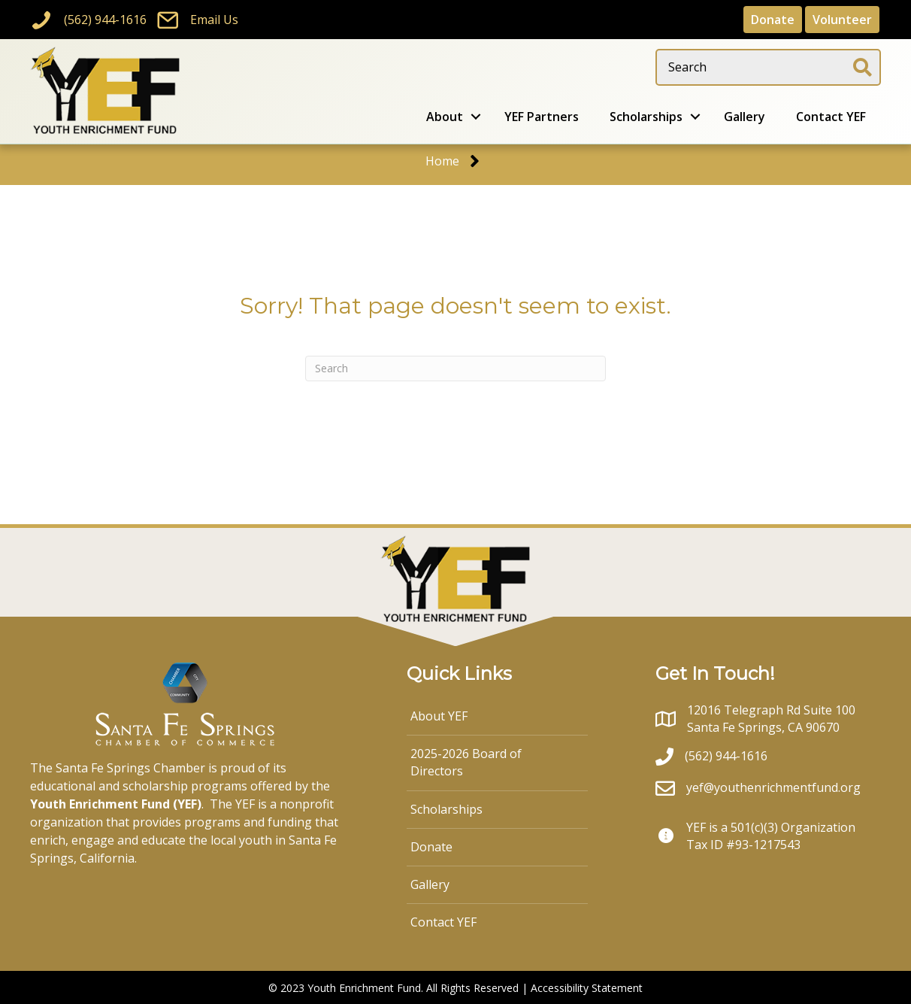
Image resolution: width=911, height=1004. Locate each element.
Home (442, 161)
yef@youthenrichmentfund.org (773, 787)
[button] (476, 117)
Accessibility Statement (587, 988)
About (444, 116)
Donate (431, 847)
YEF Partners (541, 116)
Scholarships (646, 116)
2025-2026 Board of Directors (466, 762)
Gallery (744, 116)
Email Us (214, 19)
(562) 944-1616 (105, 19)
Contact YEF (831, 116)
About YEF (439, 716)
